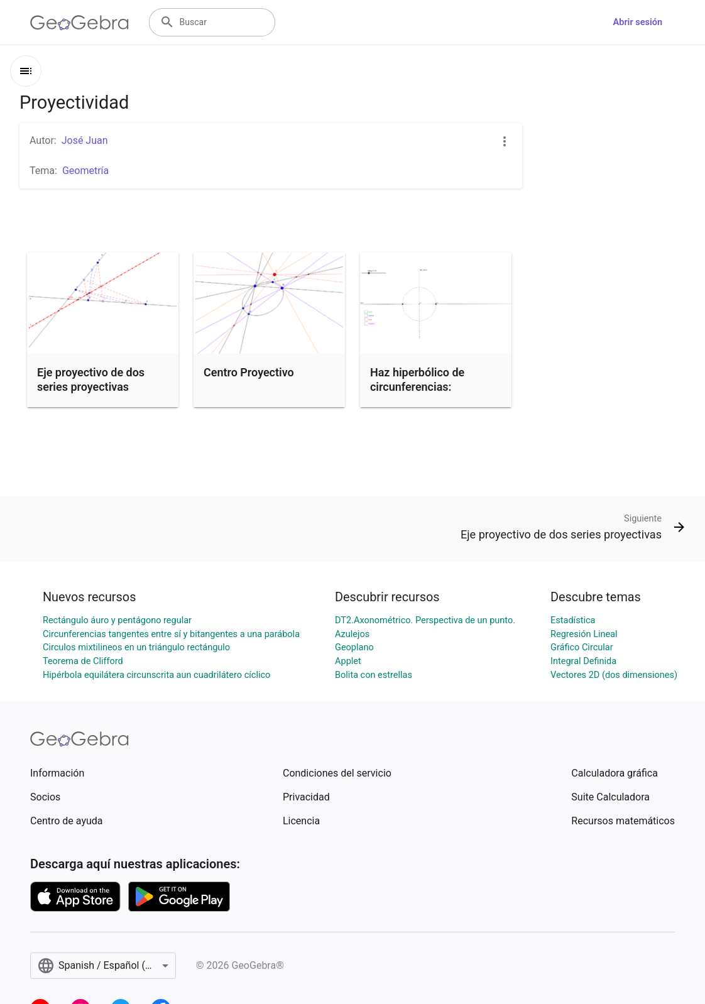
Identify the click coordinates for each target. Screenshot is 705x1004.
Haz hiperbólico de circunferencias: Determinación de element (417, 394)
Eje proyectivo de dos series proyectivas (91, 379)
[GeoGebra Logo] (79, 22)
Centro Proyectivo (249, 372)
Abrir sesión (637, 22)
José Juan (85, 140)
